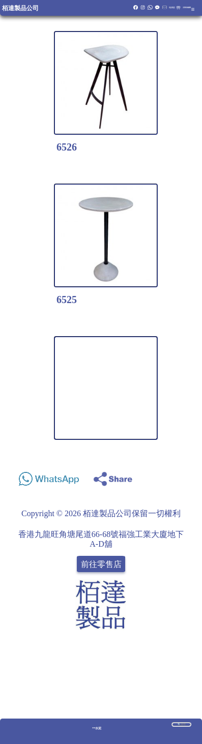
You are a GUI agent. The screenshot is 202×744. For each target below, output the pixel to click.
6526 (66, 147)
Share (185, 476)
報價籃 (172, 7)
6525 (66, 299)
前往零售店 (101, 563)
